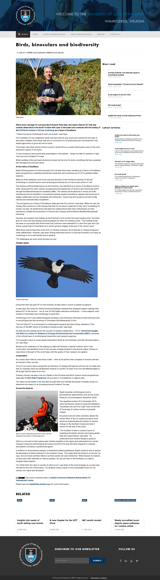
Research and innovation (125, 500)
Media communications (81, 34)
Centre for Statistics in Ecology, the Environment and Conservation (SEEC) (59, 333)
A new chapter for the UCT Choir (119, 95)
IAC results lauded (114, 105)
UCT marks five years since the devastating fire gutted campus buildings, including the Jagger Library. (129, 164)
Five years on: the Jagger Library (125, 161)
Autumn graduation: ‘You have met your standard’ (125, 84)
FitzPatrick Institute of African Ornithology (36, 130)
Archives (101, 34)
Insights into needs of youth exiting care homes (124, 116)
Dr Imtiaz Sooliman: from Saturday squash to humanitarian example (124, 74)
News (35, 34)
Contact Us (115, 34)
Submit (97, 560)
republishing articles (37, 484)
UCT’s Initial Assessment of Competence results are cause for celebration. (127, 177)
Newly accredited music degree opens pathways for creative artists (126, 187)
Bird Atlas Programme (37, 378)
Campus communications (54, 34)
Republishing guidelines (99, 578)
